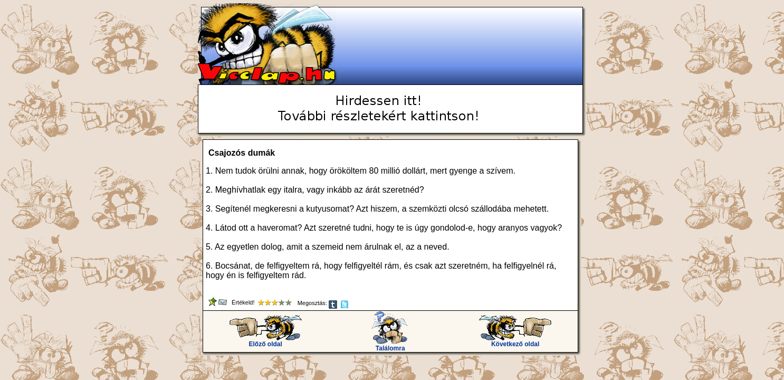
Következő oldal (515, 341)
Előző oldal (266, 341)
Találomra (390, 345)
